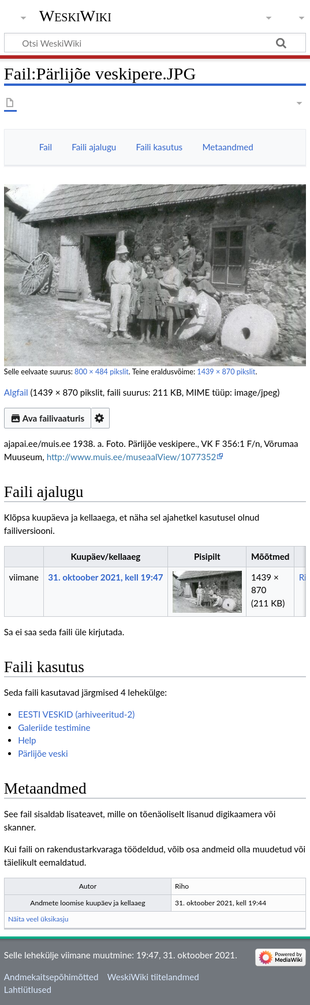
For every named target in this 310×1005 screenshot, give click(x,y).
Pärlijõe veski (43, 753)
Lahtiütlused (27, 989)
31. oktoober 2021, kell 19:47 (105, 577)
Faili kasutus (159, 147)
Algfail (16, 392)
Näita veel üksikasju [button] (38, 919)
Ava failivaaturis (47, 418)
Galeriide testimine (54, 727)
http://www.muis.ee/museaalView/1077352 (131, 457)
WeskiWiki (75, 16)
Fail (45, 147)
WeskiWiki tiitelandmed (153, 977)
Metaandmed (227, 147)
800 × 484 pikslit (101, 371)
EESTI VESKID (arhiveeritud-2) (76, 714)
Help (27, 740)
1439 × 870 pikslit (226, 371)
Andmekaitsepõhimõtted (51, 977)
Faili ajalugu (94, 147)
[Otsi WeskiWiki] (155, 42)
